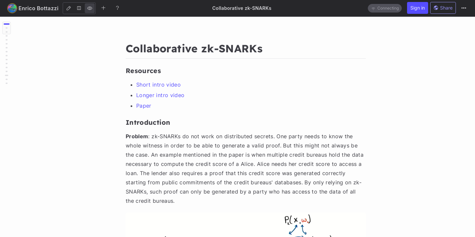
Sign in (417, 8)
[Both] (79, 8)
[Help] (117, 8)
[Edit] (69, 8)
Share (443, 8)
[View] (90, 8)
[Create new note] (104, 8)
